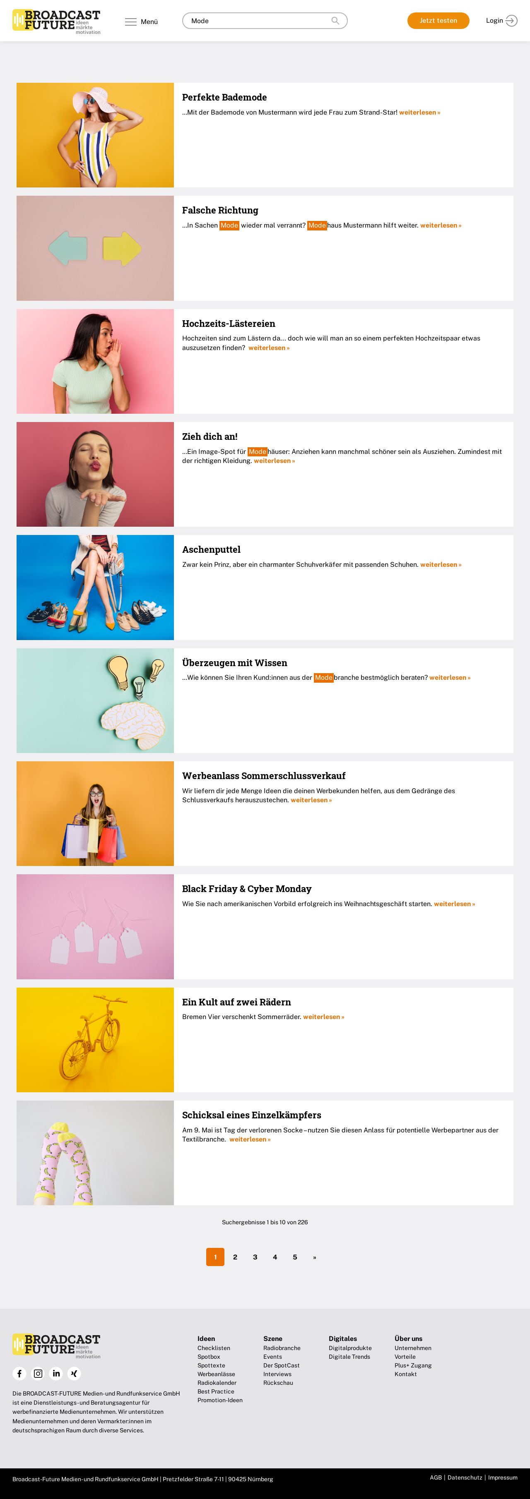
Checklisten (214, 1348)
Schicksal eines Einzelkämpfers (251, 1115)
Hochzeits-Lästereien (228, 323)
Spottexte (211, 1365)
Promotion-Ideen (220, 1400)
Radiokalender (217, 1382)
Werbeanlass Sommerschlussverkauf (264, 776)
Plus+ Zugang (413, 1365)
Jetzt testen (438, 20)
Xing (74, 1374)
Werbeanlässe (216, 1374)
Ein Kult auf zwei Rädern (236, 1002)
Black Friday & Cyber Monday (247, 889)
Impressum (503, 1477)
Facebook (19, 1374)
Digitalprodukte (350, 1348)
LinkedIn (56, 1374)
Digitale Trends (349, 1356)
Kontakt (406, 1374)
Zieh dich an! (209, 436)
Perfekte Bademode (224, 97)
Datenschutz (465, 1477)
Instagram (38, 1374)
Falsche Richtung (220, 210)
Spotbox (209, 1356)
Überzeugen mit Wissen (234, 663)
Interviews (277, 1374)
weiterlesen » (420, 112)
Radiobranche (282, 1348)
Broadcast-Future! (56, 21)
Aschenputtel (211, 549)
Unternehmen (413, 1348)
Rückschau (278, 1382)
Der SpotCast (281, 1365)
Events (272, 1356)
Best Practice (216, 1391)
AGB (436, 1477)
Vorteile (405, 1356)
